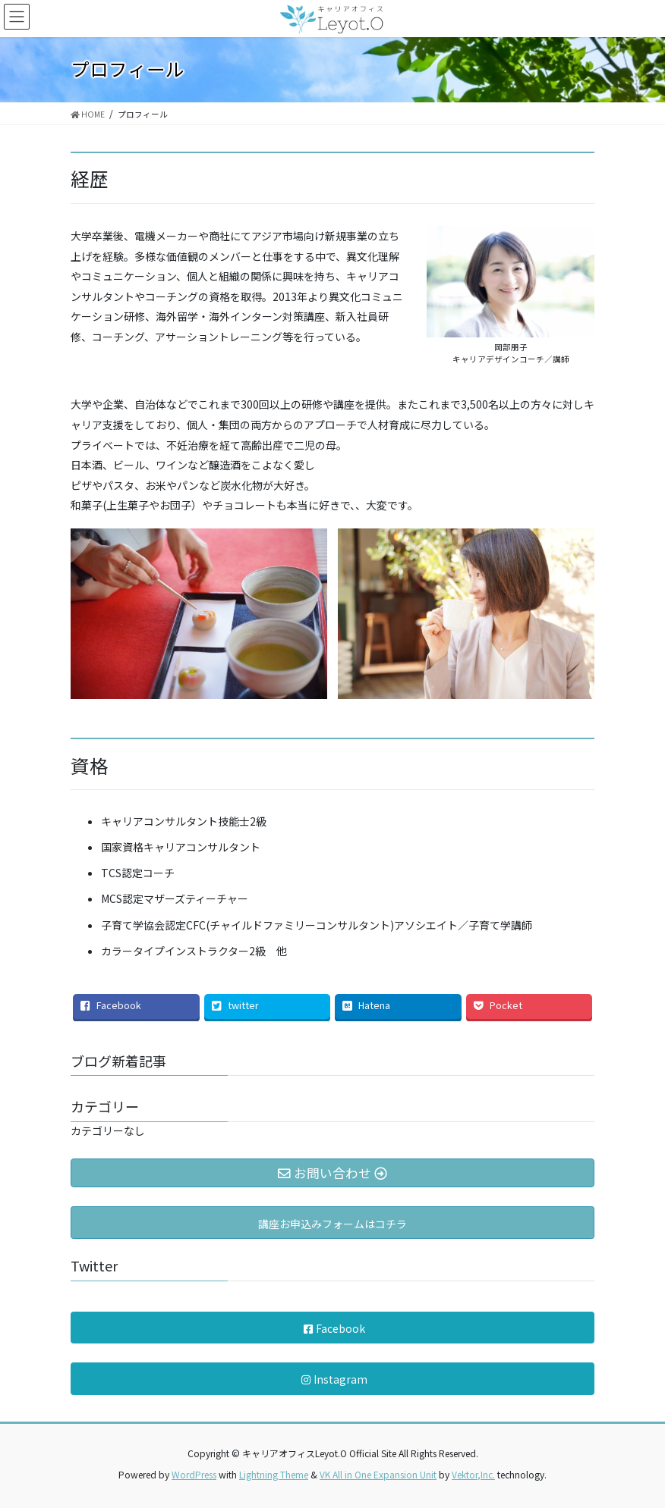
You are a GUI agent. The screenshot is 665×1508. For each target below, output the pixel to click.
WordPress (194, 1474)
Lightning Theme (273, 1474)
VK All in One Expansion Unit (378, 1474)
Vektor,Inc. (473, 1474)
